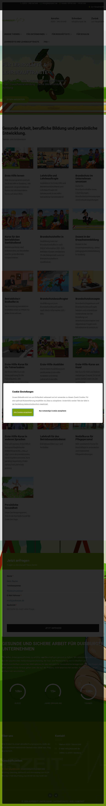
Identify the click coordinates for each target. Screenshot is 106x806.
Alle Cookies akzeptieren (23, 412)
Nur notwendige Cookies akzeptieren (52, 411)
